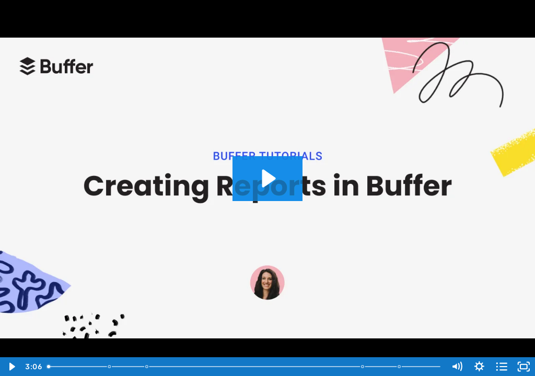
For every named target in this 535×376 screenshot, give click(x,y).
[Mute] (457, 366)
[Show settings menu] (479, 366)
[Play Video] (11, 366)
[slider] (244, 366)
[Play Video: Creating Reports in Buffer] (267, 178)
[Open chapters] (502, 366)
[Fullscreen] (524, 366)
